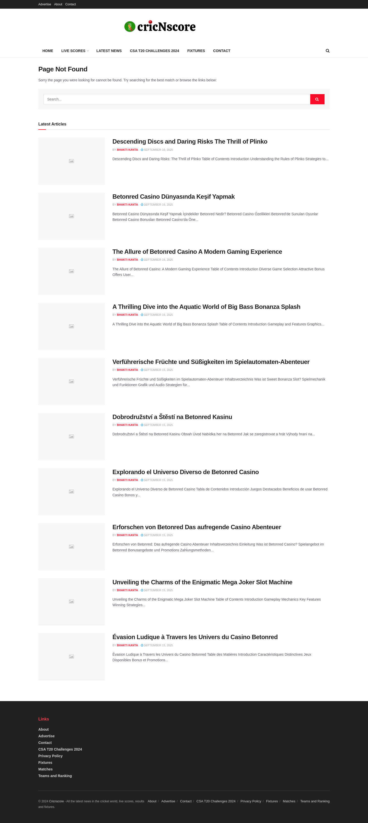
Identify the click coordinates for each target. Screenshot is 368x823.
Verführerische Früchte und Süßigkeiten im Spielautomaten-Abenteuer (210, 361)
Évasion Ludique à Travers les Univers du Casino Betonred (195, 637)
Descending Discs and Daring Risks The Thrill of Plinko (189, 141)
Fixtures (196, 51)
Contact (70, 4)
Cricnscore (56, 801)
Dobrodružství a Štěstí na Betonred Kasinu (172, 416)
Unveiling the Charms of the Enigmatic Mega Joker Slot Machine (202, 582)
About (58, 4)
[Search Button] (317, 99)
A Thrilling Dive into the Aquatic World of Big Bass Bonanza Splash (206, 306)
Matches (45, 769)
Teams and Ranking (55, 776)
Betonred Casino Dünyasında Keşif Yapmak (173, 196)
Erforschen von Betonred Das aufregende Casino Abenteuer (196, 527)
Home (47, 51)
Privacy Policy (50, 756)
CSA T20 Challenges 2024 (154, 51)
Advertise (44, 4)
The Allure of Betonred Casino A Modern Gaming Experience (197, 251)
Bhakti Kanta (127, 149)
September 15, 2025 (157, 369)
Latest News (109, 51)
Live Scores (73, 51)
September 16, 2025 (157, 149)
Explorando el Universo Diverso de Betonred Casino (185, 472)
